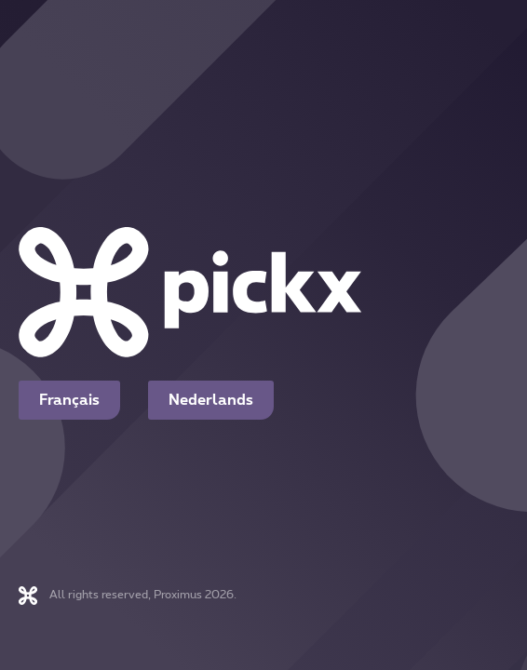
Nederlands (211, 400)
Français (69, 400)
